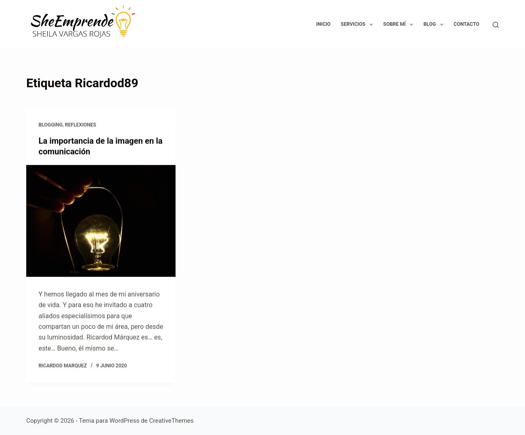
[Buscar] (496, 25)
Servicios (358, 24)
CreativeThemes (171, 420)
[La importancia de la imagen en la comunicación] (101, 221)
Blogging (50, 125)
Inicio (323, 24)
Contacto (466, 24)
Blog (435, 24)
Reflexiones (80, 125)
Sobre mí (399, 24)
